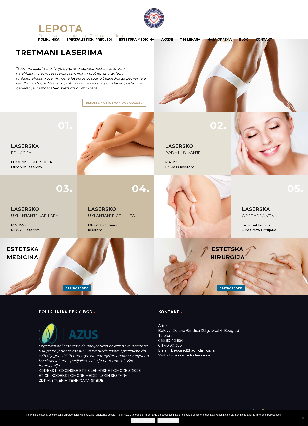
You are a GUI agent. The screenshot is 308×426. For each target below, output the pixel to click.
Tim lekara (190, 39)
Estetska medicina (136, 39)
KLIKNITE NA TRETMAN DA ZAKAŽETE (114, 103)
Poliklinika (48, 39)
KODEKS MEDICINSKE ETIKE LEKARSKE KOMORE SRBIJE (90, 370)
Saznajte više (77, 288)
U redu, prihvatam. (143, 420)
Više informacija (168, 420)
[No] (303, 418)
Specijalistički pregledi (89, 39)
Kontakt (264, 39)
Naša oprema (219, 39)
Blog (244, 39)
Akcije (167, 39)
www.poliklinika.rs (192, 355)
